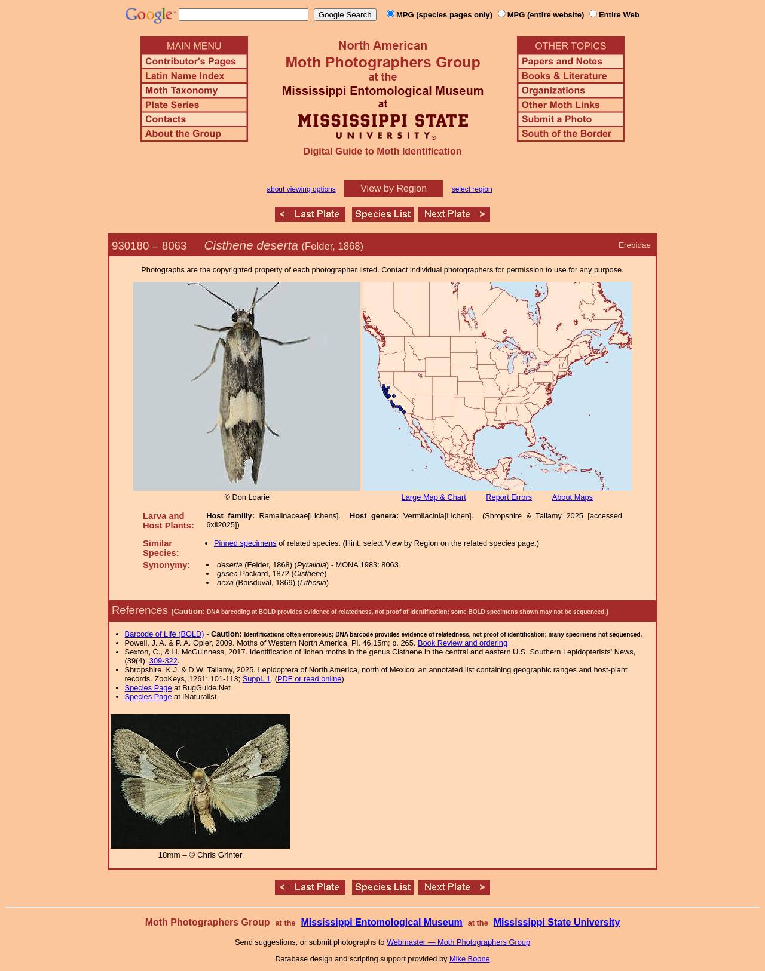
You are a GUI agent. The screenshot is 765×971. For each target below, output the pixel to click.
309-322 (163, 660)
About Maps (572, 497)
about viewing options (301, 189)
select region (472, 189)
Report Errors (509, 497)
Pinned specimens (245, 543)
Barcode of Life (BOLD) (164, 633)
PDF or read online (309, 678)
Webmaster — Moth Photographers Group (458, 942)
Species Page (148, 687)
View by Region (393, 188)
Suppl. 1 (257, 678)
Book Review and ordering (462, 642)
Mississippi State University (557, 922)
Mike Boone (469, 958)
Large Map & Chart (434, 497)
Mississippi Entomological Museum (381, 922)
